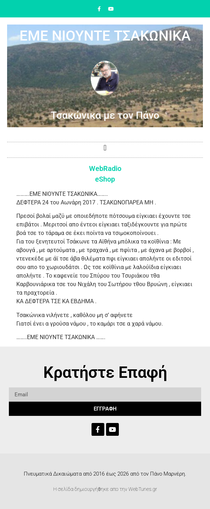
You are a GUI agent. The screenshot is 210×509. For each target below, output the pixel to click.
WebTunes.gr (142, 489)
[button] (104, 148)
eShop (105, 179)
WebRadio (105, 168)
